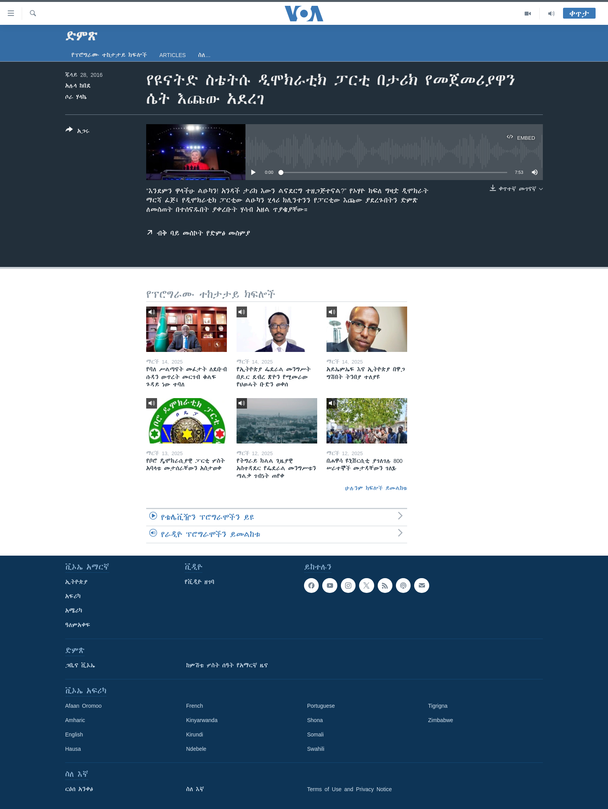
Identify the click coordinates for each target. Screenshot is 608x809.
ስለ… (204, 55)
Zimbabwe (440, 720)
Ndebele (196, 748)
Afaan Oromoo (83, 705)
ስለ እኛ (195, 789)
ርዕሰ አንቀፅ (79, 789)
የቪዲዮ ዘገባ (199, 582)
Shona (315, 720)
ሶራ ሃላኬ (76, 97)
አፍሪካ (73, 596)
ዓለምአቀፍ (77, 625)
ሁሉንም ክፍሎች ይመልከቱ (376, 488)
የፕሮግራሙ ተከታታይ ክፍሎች (109, 55)
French (194, 705)
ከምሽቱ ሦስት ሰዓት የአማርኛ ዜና (227, 665)
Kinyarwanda (202, 720)
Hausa (73, 748)
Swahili (315, 748)
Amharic (75, 720)
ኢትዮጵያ (76, 582)
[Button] (78, 132)
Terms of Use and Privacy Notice (349, 789)
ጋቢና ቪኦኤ (80, 665)
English (74, 734)
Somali (315, 734)
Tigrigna (437, 705)
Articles (172, 55)
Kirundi (194, 734)
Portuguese (321, 705)
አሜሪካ (73, 610)
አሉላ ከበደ (78, 85)
